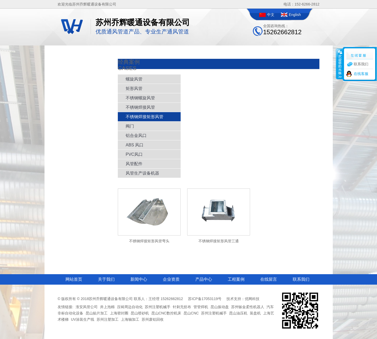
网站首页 (73, 279)
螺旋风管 (134, 79)
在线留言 (268, 279)
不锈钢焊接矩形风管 (144, 116)
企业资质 (171, 279)
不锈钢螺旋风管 (140, 98)
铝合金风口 (136, 135)
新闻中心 (138, 279)
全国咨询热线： (282, 30)
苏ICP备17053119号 (204, 299)
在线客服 (361, 74)
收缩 (339, 63)
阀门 (130, 126)
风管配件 (134, 164)
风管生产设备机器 (142, 173)
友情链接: (65, 307)
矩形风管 (134, 88)
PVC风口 (134, 154)
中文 (270, 15)
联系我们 (301, 279)
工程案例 (236, 279)
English (295, 15)
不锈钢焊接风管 (140, 107)
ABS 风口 (134, 145)
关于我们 (106, 279)
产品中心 (203, 279)
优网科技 (252, 299)
